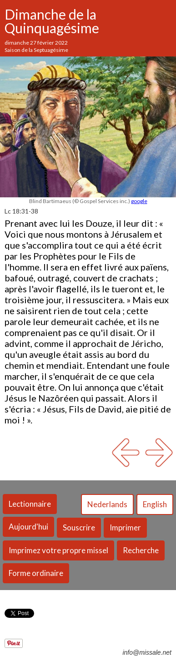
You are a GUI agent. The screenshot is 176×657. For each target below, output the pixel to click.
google (139, 201)
